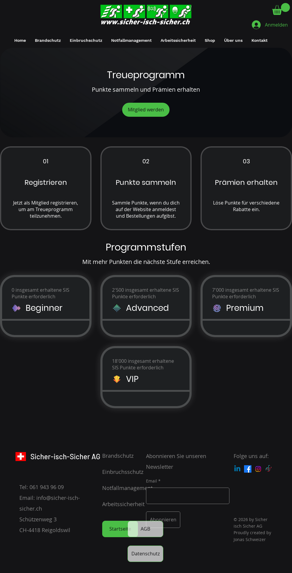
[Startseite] (120, 529)
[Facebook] (247, 469)
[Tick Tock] (268, 469)
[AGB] (145, 529)
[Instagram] (258, 469)
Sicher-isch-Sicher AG (65, 456)
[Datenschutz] (145, 554)
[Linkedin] (237, 469)
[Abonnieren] (163, 519)
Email (151, 481)
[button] (281, 9)
